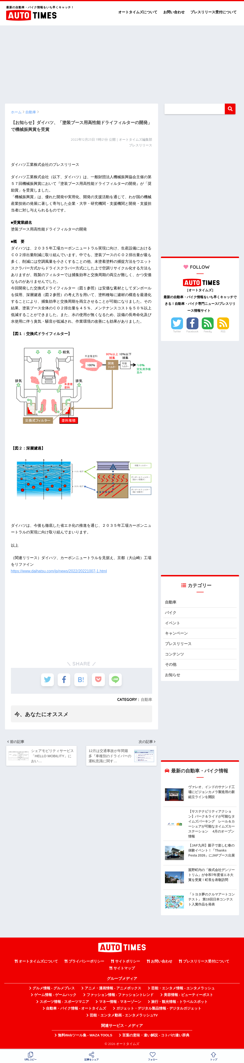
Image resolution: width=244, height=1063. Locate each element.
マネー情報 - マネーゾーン (120, 1003)
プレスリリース (179, 644)
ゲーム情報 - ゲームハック (55, 996)
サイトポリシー (127, 963)
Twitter (177, 331)
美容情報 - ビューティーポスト (188, 996)
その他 (171, 665)
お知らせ (173, 676)
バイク (171, 613)
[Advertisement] (122, 62)
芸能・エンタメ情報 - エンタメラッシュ (183, 989)
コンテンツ (175, 655)
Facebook (192, 331)
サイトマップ (124, 969)
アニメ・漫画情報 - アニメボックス (113, 989)
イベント (173, 623)
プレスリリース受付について (213, 12)
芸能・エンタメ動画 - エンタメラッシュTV (124, 1016)
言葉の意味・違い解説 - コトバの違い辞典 (155, 1037)
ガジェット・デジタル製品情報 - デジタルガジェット (158, 1010)
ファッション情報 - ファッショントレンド (120, 996)
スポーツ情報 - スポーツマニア (64, 1003)
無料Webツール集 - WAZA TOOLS (85, 1037)
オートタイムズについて (137, 12)
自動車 (146, 699)
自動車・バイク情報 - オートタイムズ (76, 1010)
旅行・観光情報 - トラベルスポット (179, 1003)
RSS (223, 331)
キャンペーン (177, 634)
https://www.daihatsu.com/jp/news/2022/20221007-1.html (59, 571)
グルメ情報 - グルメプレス (54, 989)
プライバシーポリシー (86, 963)
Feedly (208, 331)
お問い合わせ (174, 12)
